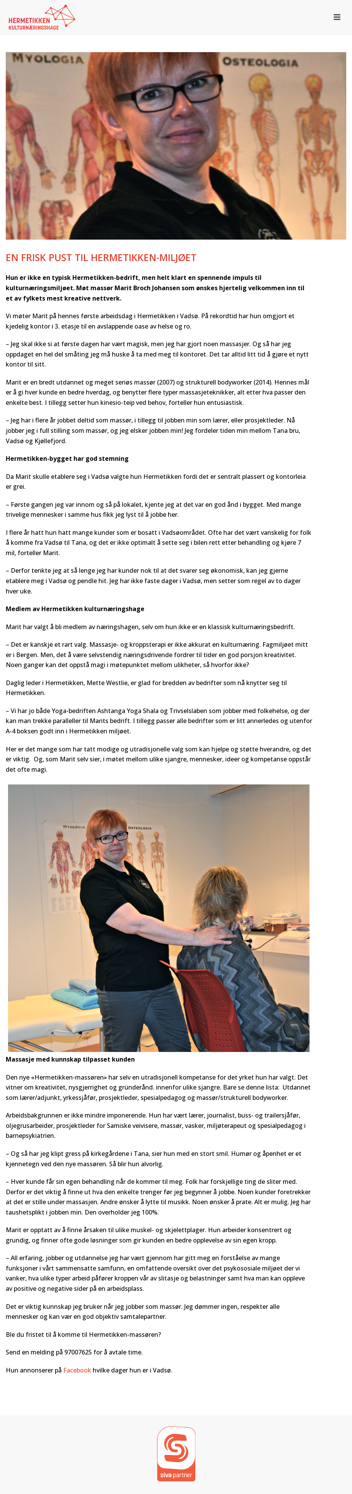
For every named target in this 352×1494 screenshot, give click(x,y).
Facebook (77, 1370)
